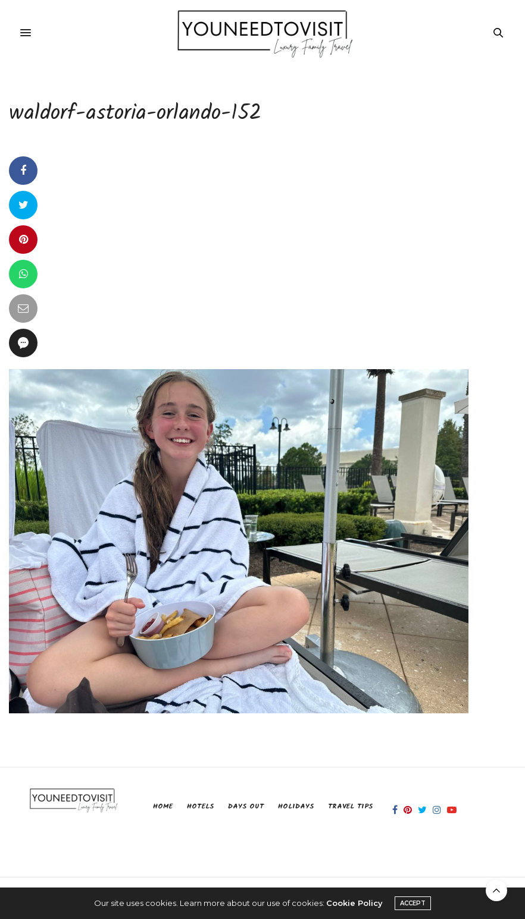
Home (163, 806)
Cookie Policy (354, 903)
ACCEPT (413, 903)
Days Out (246, 806)
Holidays (296, 806)
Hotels (200, 806)
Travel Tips (350, 806)
